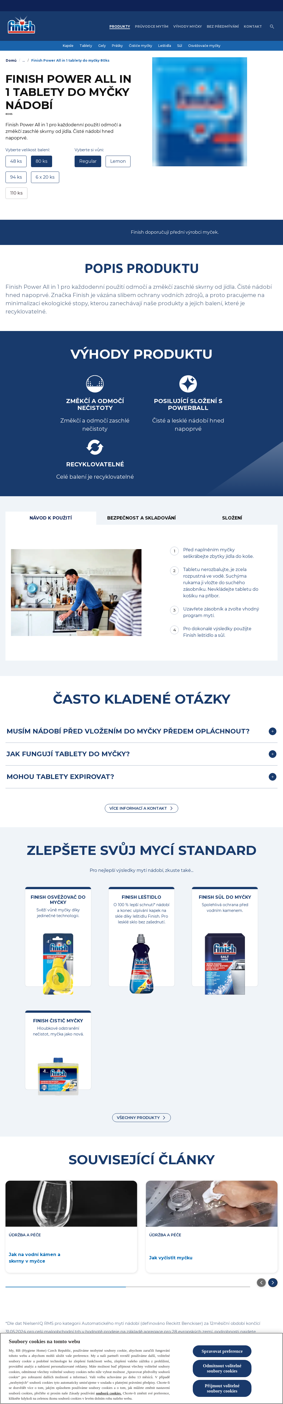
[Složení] (232, 518)
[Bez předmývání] (222, 26)
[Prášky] (117, 45)
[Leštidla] (164, 45)
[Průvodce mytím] (152, 26)
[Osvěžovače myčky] (204, 45)
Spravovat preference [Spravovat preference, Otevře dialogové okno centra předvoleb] (222, 1351)
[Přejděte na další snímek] (273, 1282)
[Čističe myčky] (140, 45)
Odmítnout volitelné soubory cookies (222, 1368)
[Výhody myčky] (187, 26)
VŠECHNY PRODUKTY (138, 1117)
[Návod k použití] (50, 518)
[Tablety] (85, 45)
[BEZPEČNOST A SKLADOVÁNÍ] (141, 518)
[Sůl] (179, 45)
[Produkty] (119, 26)
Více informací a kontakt (138, 808)
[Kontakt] (253, 26)
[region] (141, 1368)
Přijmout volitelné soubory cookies (222, 1388)
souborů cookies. (109, 1393)
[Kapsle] (68, 45)
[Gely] (102, 45)
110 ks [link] (16, 193)
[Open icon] (272, 26)
